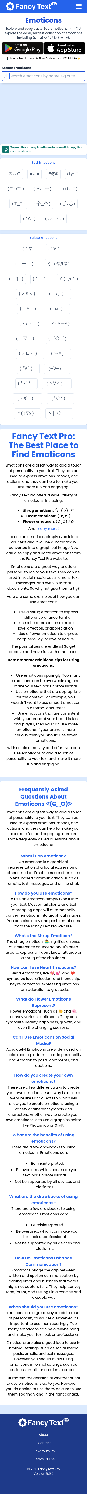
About (43, 1434)
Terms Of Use (44, 1459)
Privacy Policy (44, 1451)
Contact (44, 1443)
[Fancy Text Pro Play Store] (23, 48)
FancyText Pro (49, 1469)
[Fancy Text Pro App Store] (64, 48)
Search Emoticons (16, 68)
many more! (47, 528)
